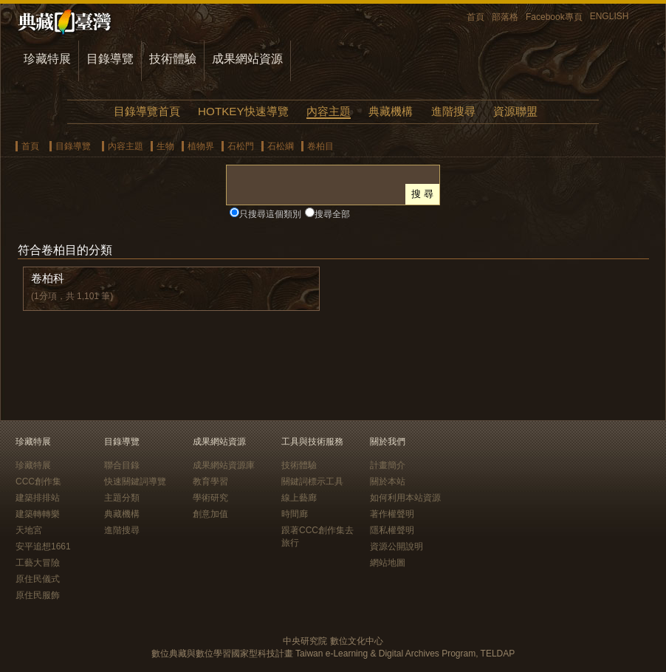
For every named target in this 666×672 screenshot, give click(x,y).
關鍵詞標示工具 (312, 481)
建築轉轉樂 (38, 514)
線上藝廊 (299, 498)
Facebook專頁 (554, 17)
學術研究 (210, 498)
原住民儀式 (38, 579)
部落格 (505, 17)
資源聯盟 (515, 111)
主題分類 (122, 498)
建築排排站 (38, 498)
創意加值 (210, 514)
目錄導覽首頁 (147, 111)
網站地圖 (387, 563)
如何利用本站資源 (405, 498)
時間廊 (294, 514)
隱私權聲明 (392, 530)
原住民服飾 (38, 595)
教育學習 (210, 481)
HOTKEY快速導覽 (243, 111)
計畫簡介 (387, 465)
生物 (165, 146)
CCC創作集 (38, 481)
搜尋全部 (332, 214)
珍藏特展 (47, 58)
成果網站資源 (247, 58)
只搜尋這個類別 (270, 214)
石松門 (240, 146)
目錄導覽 (110, 58)
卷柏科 (47, 278)
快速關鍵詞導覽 (135, 481)
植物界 (201, 146)
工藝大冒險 (38, 563)
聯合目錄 (122, 465)
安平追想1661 (43, 546)
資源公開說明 (396, 546)
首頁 (475, 17)
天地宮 (29, 530)
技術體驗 (172, 58)
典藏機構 (390, 111)
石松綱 (280, 146)
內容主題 (328, 111)
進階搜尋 (453, 111)
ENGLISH (609, 16)
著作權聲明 (392, 514)
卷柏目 (320, 146)
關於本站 (387, 481)
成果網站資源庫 (224, 465)
